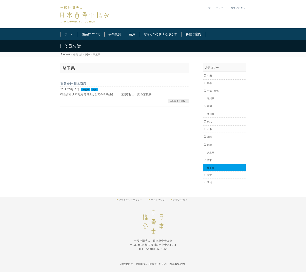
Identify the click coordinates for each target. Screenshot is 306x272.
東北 (209, 121)
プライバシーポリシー (130, 199)
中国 (209, 75)
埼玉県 (86, 89)
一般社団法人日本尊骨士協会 (148, 264)
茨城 (209, 182)
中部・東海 (213, 91)
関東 (94, 89)
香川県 (210, 114)
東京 (209, 175)
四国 (209, 106)
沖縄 (209, 137)
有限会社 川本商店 (73, 83)
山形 (209, 129)
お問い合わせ (238, 7)
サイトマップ (215, 7)
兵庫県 (210, 152)
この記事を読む (177, 101)
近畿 (209, 145)
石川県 (210, 98)
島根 (209, 83)
